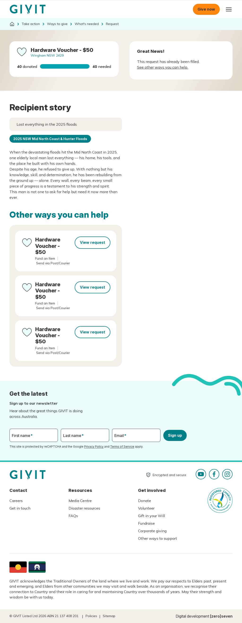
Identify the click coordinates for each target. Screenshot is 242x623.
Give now (206, 9)
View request (92, 242)
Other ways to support (157, 538)
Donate (144, 500)
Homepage (27, 9)
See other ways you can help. (162, 67)
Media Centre (80, 500)
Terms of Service (122, 446)
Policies (91, 616)
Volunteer (146, 508)
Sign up (175, 435)
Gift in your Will (151, 515)
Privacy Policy (94, 446)
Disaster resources (84, 508)
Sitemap (109, 616)
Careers (16, 500)
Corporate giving (152, 530)
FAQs (73, 515)
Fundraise (146, 523)
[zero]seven (221, 616)
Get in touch (19, 508)
